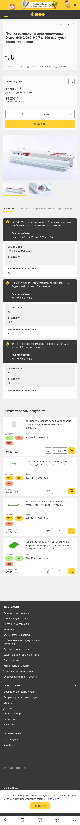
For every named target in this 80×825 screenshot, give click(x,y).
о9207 (8, 491)
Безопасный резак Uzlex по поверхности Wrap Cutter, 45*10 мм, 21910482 (49, 503)
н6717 (8, 572)
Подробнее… (53, 799)
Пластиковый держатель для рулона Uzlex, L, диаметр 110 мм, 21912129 (47, 462)
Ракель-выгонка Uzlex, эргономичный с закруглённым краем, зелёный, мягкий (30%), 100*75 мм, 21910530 (49, 545)
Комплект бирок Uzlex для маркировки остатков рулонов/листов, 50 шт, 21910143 (48, 424)
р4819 (8, 451)
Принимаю (40, 805)
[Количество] (22, 114)
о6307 (8, 532)
